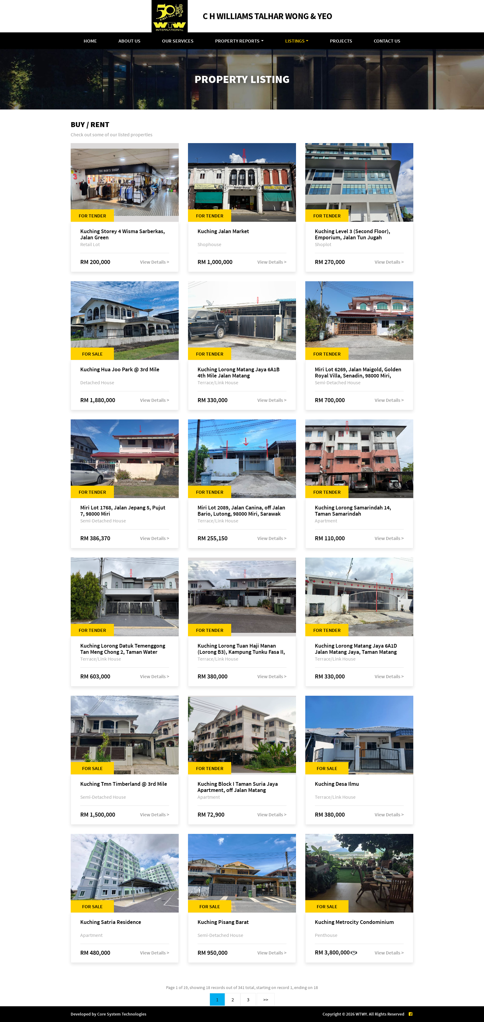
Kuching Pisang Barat (223, 922)
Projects (341, 41)
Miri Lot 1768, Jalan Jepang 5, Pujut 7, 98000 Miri (122, 511)
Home (90, 41)
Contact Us (387, 41)
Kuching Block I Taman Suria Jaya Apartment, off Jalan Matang (238, 787)
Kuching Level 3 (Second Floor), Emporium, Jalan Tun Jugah (352, 234)
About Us (129, 41)
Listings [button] (295, 41)
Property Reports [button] (237, 41)
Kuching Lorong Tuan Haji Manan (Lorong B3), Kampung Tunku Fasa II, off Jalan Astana (241, 649)
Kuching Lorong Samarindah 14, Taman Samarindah (353, 511)
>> (265, 999)
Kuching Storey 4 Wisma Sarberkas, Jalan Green (122, 234)
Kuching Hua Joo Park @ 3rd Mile (119, 369)
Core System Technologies (121, 1014)
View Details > (154, 262)
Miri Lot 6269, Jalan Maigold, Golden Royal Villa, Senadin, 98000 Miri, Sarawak (358, 372)
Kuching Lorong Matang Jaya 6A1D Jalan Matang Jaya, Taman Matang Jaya (356, 649)
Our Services (178, 41)
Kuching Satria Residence (110, 922)
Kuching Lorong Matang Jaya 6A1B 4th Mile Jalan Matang (239, 372)
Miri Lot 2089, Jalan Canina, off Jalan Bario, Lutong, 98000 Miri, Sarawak (241, 511)
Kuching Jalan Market (223, 231)
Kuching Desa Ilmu (337, 784)
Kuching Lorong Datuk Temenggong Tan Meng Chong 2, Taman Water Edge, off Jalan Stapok (122, 649)
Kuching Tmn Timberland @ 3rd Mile (123, 784)
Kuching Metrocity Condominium (354, 922)
